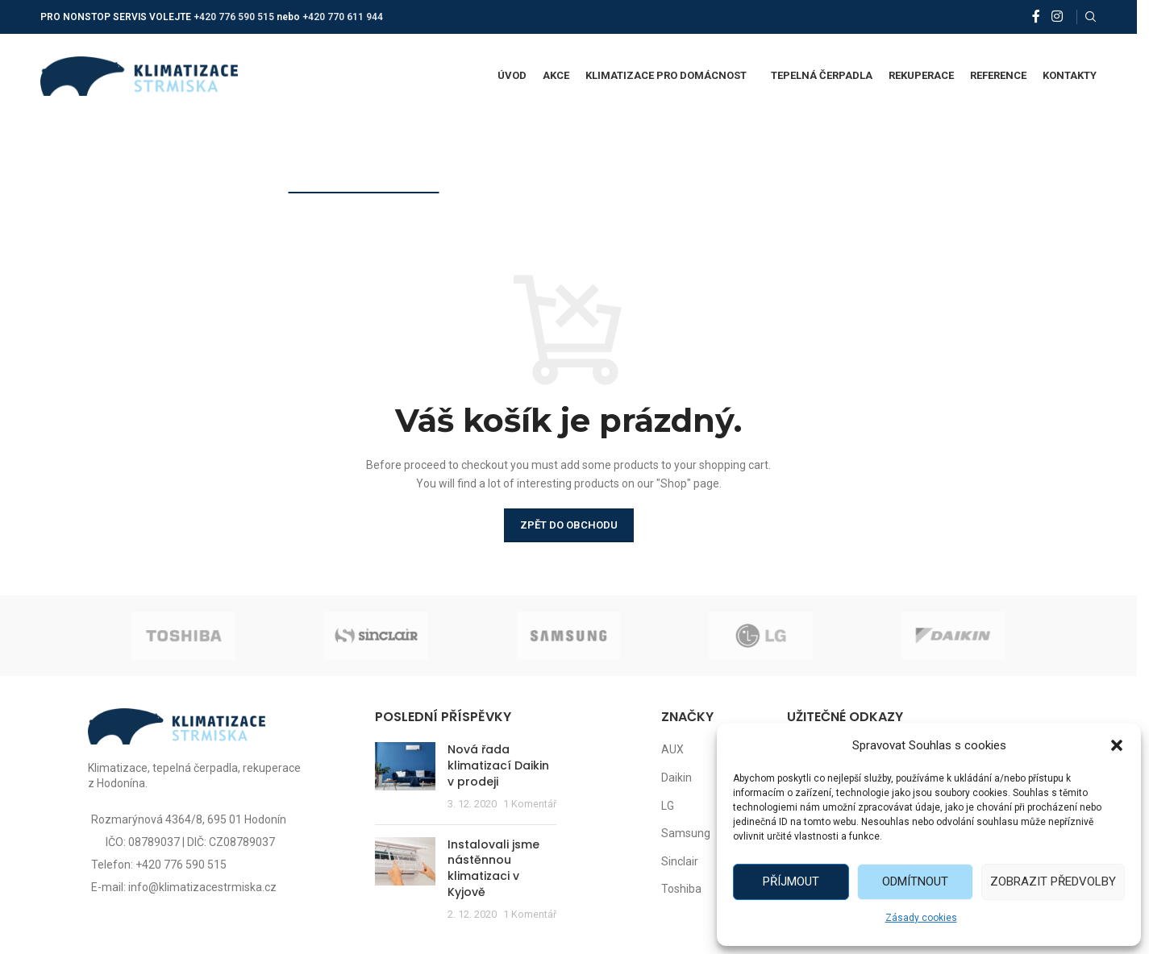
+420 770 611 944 (342, 17)
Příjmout (791, 881)
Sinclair (679, 861)
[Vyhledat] (1091, 17)
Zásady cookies (921, 917)
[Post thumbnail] (405, 776)
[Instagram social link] (1057, 16)
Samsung (685, 833)
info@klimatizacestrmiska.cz (202, 887)
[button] (1117, 745)
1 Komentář (529, 804)
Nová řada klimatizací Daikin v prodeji (498, 765)
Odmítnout (915, 881)
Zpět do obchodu (569, 525)
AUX (672, 749)
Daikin (676, 777)
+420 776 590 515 (234, 17)
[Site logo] (139, 74)
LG (667, 805)
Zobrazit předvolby (1053, 881)
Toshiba (681, 888)
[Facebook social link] (1036, 16)
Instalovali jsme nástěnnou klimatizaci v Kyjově (493, 868)
